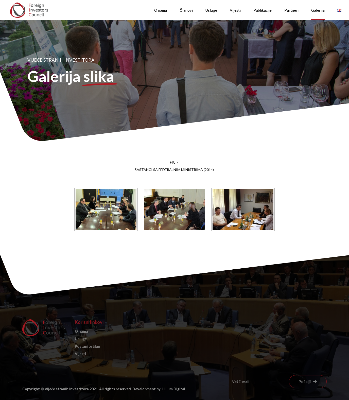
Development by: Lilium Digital (158, 389)
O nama (160, 10)
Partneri (291, 10)
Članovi (186, 10)
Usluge (211, 10)
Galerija (318, 10)
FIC (173, 162)
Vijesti (235, 10)
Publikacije (262, 10)
